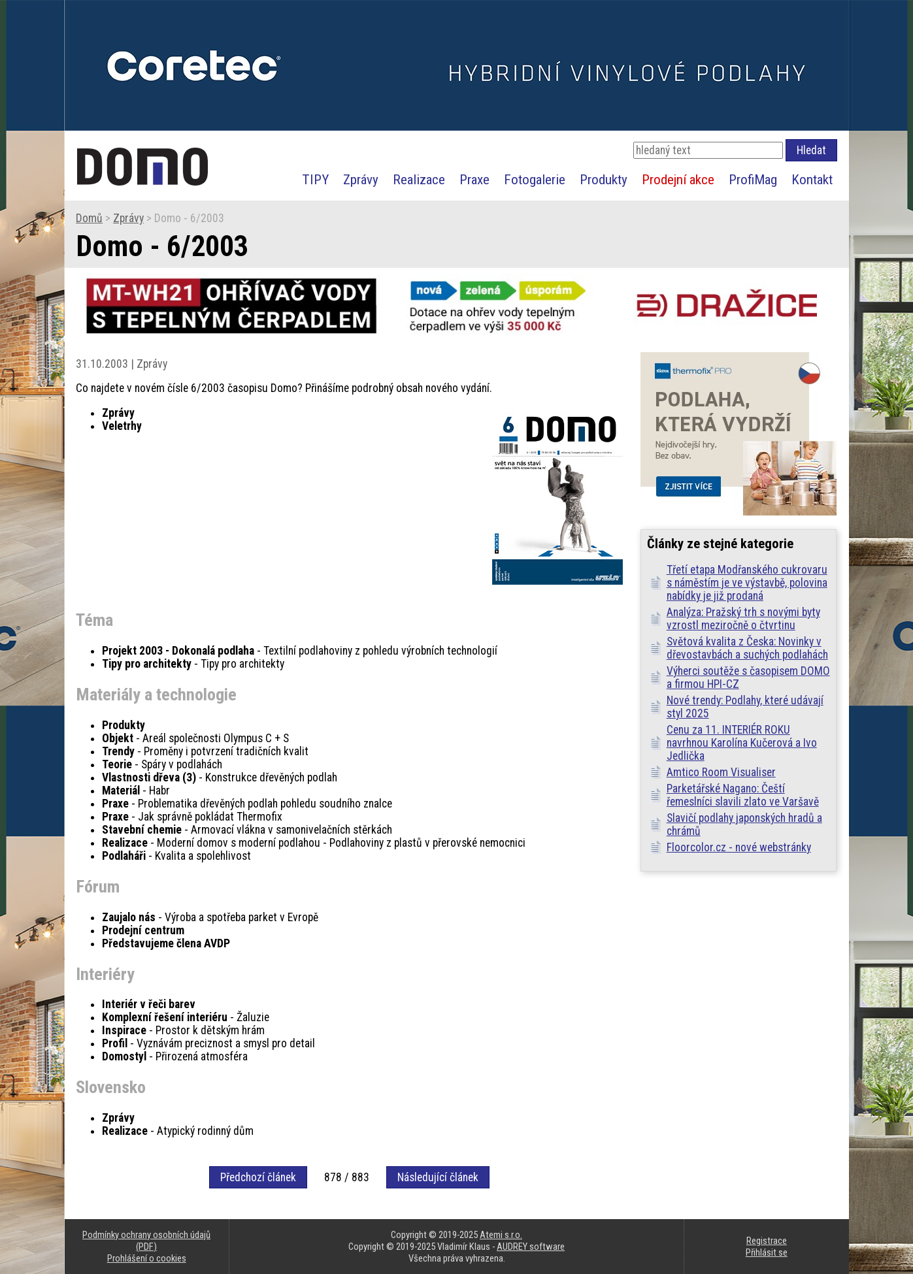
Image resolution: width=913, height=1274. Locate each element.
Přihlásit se (767, 1252)
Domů (89, 218)
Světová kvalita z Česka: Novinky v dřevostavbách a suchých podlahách (747, 648)
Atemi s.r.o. (501, 1235)
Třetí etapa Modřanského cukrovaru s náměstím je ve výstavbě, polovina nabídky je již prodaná (747, 582)
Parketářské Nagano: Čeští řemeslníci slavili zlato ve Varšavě (743, 795)
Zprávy (360, 179)
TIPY (315, 179)
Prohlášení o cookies (146, 1258)
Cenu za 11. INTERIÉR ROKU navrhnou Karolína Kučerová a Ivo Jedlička (742, 742)
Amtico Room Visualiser (721, 772)
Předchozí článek (258, 1177)
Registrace (766, 1241)
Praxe (474, 179)
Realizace (419, 179)
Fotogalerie (534, 179)
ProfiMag (753, 179)
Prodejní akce (678, 179)
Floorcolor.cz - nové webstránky (739, 847)
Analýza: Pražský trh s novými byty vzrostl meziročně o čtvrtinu (743, 619)
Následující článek (437, 1177)
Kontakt (812, 179)
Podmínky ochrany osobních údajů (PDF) (146, 1240)
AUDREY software (531, 1246)
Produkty (603, 179)
